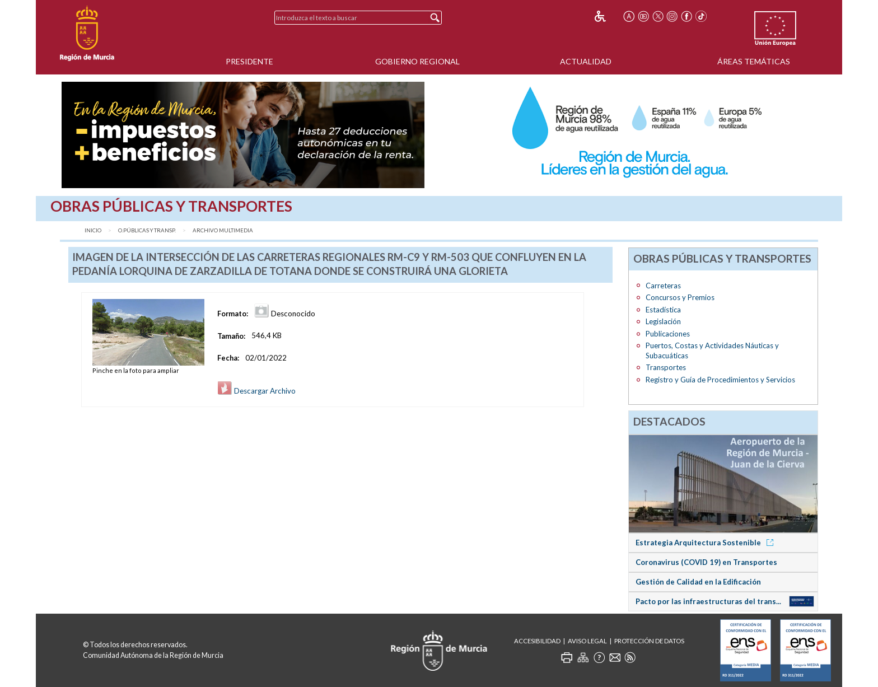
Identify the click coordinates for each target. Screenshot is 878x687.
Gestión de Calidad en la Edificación (698, 581)
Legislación (663, 321)
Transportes (666, 367)
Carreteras (663, 285)
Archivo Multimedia (223, 230)
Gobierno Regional (417, 61)
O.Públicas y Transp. (147, 230)
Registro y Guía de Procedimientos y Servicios (720, 379)
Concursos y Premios (680, 297)
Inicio (93, 230)
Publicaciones (668, 333)
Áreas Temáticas (753, 61)
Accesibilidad (537, 640)
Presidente (249, 61)
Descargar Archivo (256, 390)
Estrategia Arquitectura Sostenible (706, 542)
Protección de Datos (649, 640)
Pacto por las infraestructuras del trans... (708, 601)
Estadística (663, 309)
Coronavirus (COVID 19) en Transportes (706, 562)
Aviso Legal (587, 640)
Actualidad (585, 61)
